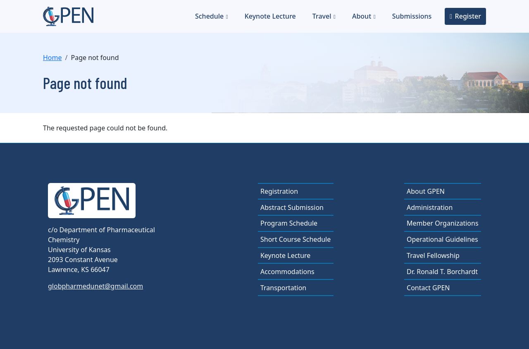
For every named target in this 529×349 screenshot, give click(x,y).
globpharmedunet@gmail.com (95, 286)
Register (468, 16)
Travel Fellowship (433, 255)
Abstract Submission (292, 207)
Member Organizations (443, 223)
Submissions (412, 16)
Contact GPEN (428, 287)
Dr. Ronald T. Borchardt (442, 271)
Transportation (283, 287)
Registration (279, 191)
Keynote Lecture (270, 16)
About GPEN (426, 191)
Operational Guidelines (442, 239)
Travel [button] (321, 16)
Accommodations (287, 271)
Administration (430, 207)
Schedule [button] (209, 16)
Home (52, 57)
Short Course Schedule (295, 239)
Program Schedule (288, 223)
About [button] (361, 16)
